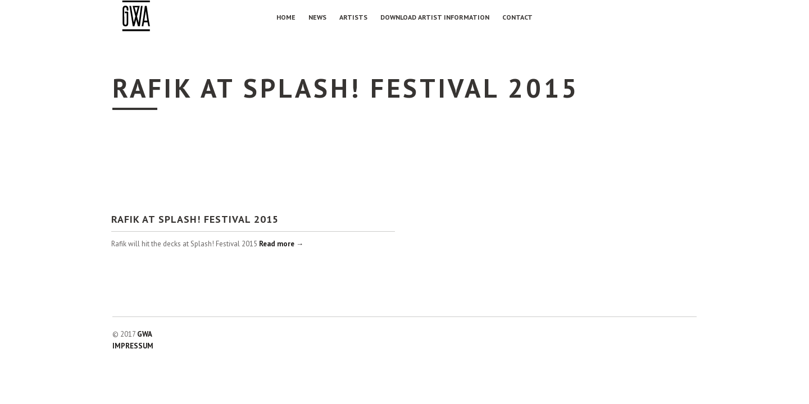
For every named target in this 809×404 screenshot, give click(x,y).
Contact (517, 17)
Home (286, 17)
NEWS (317, 17)
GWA (144, 334)
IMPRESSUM (132, 346)
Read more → (281, 244)
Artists (353, 17)
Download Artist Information (434, 17)
